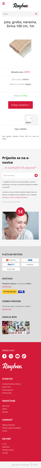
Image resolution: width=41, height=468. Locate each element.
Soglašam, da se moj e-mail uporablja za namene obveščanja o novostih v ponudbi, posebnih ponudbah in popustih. (20, 184)
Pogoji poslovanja (8, 425)
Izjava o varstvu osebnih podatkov (16, 197)
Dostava (5, 412)
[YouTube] (17, 356)
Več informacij (6, 287)
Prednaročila (6, 393)
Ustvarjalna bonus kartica (11, 384)
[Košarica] (37, 4)
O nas (4, 444)
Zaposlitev (6, 447)
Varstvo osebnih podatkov (11, 428)
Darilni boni (6, 387)
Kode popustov (7, 390)
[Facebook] (4, 356)
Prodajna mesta (8, 450)
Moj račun (6, 406)
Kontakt (5, 453)
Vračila (4, 431)
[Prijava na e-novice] (36, 175)
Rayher (28, 84)
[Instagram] (11, 356)
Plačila (4, 409)
